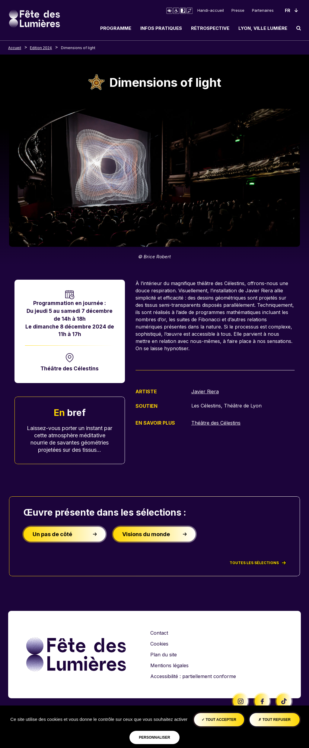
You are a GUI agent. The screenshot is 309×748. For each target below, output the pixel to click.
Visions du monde (154, 534)
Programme (115, 28)
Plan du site (163, 655)
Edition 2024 (41, 48)
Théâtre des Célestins (69, 368)
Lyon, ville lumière (262, 28)
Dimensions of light (78, 48)
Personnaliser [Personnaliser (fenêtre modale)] (154, 737)
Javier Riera (205, 391)
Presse (237, 10)
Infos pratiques (161, 28)
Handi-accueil (210, 10)
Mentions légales (169, 665)
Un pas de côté (65, 534)
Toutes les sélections (258, 563)
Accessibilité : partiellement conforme (193, 676)
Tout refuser (274, 720)
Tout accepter (219, 720)
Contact (159, 633)
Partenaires (263, 10)
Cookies (159, 644)
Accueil (14, 48)
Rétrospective (210, 28)
